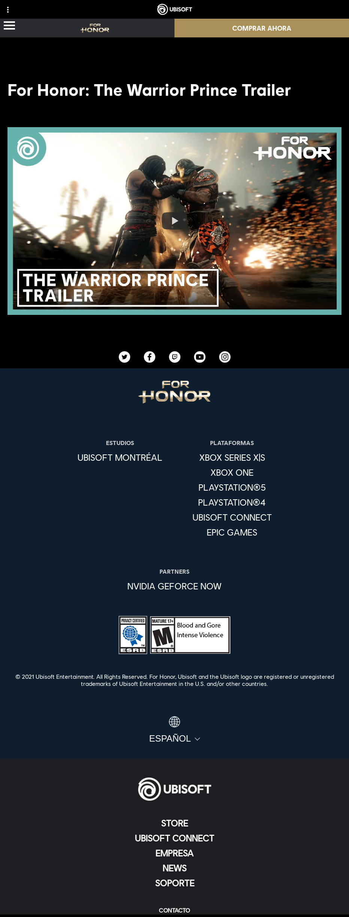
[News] (174, 868)
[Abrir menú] (9, 26)
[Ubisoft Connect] (174, 838)
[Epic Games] (232, 532)
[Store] (174, 823)
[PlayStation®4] (232, 502)
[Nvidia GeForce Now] (174, 586)
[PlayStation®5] (232, 487)
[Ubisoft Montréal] (120, 457)
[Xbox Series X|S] (232, 457)
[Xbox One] (232, 472)
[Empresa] (174, 853)
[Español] (174, 730)
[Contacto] (174, 910)
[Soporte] (174, 883)
